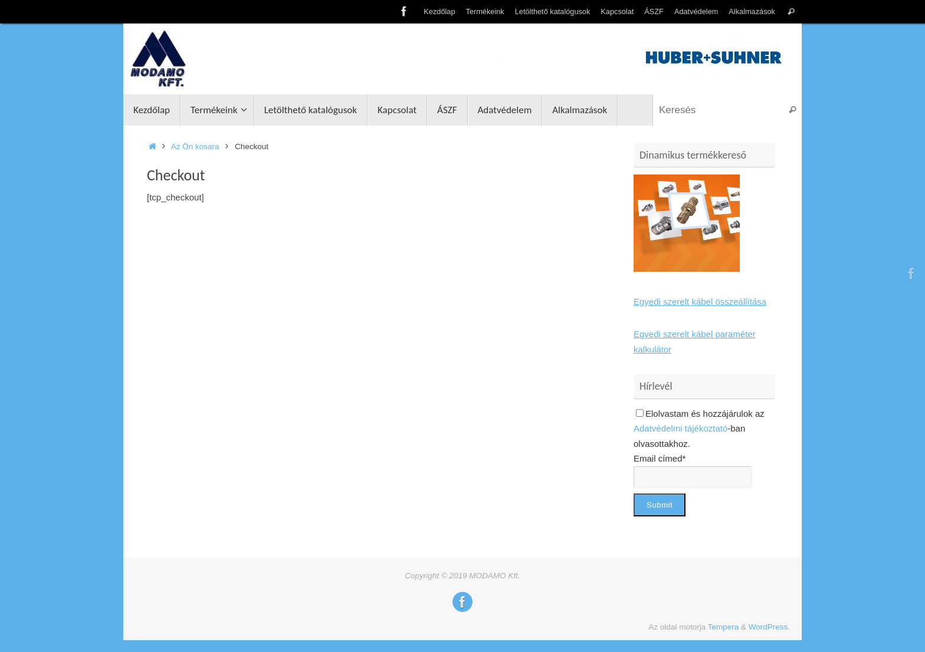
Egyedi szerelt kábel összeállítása (700, 302)
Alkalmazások (752, 11)
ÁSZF (654, 11)
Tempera (723, 627)
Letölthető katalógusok (553, 11)
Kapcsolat (617, 11)
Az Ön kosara (195, 146)
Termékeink (485, 11)
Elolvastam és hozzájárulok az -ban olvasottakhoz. (699, 429)
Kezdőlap (439, 11)
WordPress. (769, 627)
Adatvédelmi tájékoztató (680, 428)
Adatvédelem (696, 11)
